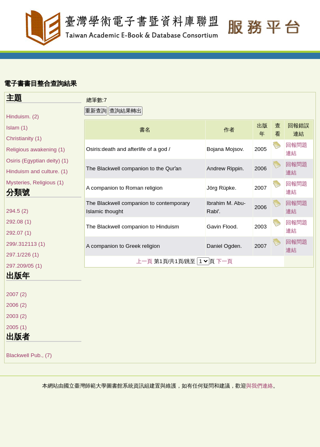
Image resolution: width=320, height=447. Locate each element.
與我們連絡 (259, 386)
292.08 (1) (18, 222)
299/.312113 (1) (25, 244)
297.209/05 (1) (24, 266)
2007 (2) (16, 294)
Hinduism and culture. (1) (37, 171)
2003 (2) (16, 316)
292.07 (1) (18, 233)
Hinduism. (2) (22, 116)
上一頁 (144, 261)
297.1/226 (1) (22, 255)
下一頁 (224, 261)
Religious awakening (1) (35, 149)
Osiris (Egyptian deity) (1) (37, 161)
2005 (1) (16, 327)
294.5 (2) (17, 211)
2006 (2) (16, 305)
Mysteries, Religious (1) (35, 182)
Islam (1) (17, 128)
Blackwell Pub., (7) (29, 355)
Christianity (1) (24, 138)
